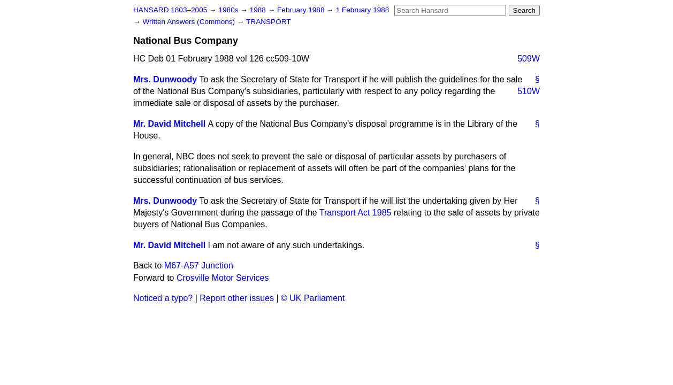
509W (528, 58)
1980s (229, 10)
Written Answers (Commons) (189, 22)
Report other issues (237, 298)
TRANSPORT (268, 22)
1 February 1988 (362, 10)
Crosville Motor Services (223, 277)
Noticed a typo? (163, 298)
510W (528, 91)
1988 (259, 10)
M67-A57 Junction (198, 265)
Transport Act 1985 (355, 212)
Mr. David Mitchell (169, 123)
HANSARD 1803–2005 (170, 10)
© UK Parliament (313, 298)
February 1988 (301, 10)
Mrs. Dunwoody (165, 79)
